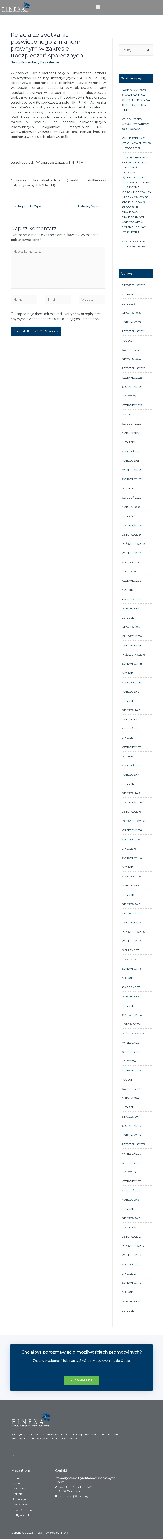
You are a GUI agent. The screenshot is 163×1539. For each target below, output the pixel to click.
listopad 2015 (131, 922)
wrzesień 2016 (132, 830)
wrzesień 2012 (131, 1255)
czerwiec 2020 (132, 479)
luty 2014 (128, 1107)
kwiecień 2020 (131, 497)
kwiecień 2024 (131, 350)
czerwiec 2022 (132, 405)
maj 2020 (128, 488)
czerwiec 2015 (131, 969)
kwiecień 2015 (131, 987)
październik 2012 (133, 1246)
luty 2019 (128, 618)
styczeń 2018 (131, 710)
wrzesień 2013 (132, 1153)
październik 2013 (133, 1144)
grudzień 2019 (132, 525)
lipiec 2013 (129, 1172)
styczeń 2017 (131, 793)
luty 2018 (128, 701)
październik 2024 (133, 331)
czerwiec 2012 (131, 1283)
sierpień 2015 (130, 950)
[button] (81, 1380)
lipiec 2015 (129, 959)
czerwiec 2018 (132, 664)
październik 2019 (133, 544)
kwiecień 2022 (131, 423)
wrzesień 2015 (131, 941)
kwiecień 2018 (131, 682)
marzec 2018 (130, 691)
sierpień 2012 (130, 1264)
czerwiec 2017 (131, 747)
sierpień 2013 (131, 1162)
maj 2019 (127, 590)
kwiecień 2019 (131, 599)
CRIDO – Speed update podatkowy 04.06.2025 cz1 (136, 124)
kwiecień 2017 (131, 765)
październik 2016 (133, 821)
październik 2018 (133, 655)
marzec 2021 (130, 460)
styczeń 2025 (131, 313)
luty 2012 (128, 1310)
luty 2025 (128, 303)
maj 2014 (127, 1079)
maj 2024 (128, 340)
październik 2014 (133, 1033)
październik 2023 (133, 368)
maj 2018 (127, 673)
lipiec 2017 (129, 738)
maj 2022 (128, 414)
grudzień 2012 (131, 1227)
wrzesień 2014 (132, 1042)
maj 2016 (127, 867)
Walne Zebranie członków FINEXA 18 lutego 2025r (136, 143)
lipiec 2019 (129, 571)
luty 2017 (128, 784)
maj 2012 (127, 1292)
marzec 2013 (130, 1199)
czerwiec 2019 (132, 581)
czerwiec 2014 (132, 1070)
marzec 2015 (130, 996)
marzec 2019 (130, 608)
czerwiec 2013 (132, 1181)
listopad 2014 (131, 1024)
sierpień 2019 (131, 562)
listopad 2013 (131, 1135)
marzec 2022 (130, 433)
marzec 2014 (130, 1098)
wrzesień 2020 (132, 470)
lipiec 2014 (129, 1061)
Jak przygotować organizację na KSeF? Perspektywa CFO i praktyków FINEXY (136, 100)
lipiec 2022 (129, 396)
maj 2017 (127, 756)
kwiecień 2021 (131, 451)
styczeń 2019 (131, 627)
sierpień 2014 (131, 1052)
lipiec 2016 (129, 848)
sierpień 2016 (131, 839)
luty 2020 (128, 516)
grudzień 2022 (132, 386)
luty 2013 (128, 1209)
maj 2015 (127, 978)
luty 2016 (128, 895)
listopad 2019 (131, 534)
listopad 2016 (131, 812)
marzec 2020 (131, 507)
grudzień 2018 (132, 636)
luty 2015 (128, 1005)
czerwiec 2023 (132, 377)
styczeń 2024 (131, 359)
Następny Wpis (88, 206)
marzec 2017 (130, 775)
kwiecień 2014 (131, 1089)
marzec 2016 (130, 885)
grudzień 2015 (131, 913)
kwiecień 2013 (131, 1190)
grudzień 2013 (132, 1126)
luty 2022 (128, 442)
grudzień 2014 (132, 1015)
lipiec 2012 (129, 1273)
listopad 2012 (131, 1236)
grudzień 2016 (132, 802)
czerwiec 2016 (132, 858)
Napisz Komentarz (25, 62)
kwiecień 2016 (131, 876)
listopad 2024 (131, 322)
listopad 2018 (131, 645)
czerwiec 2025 (132, 294)
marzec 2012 (130, 1301)
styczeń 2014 (131, 1116)
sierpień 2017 (130, 728)
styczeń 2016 (131, 904)
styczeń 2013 (131, 1218)
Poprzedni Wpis (28, 206)
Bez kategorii (51, 62)
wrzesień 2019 (132, 553)
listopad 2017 (131, 719)
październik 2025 (133, 285)
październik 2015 (133, 932)
